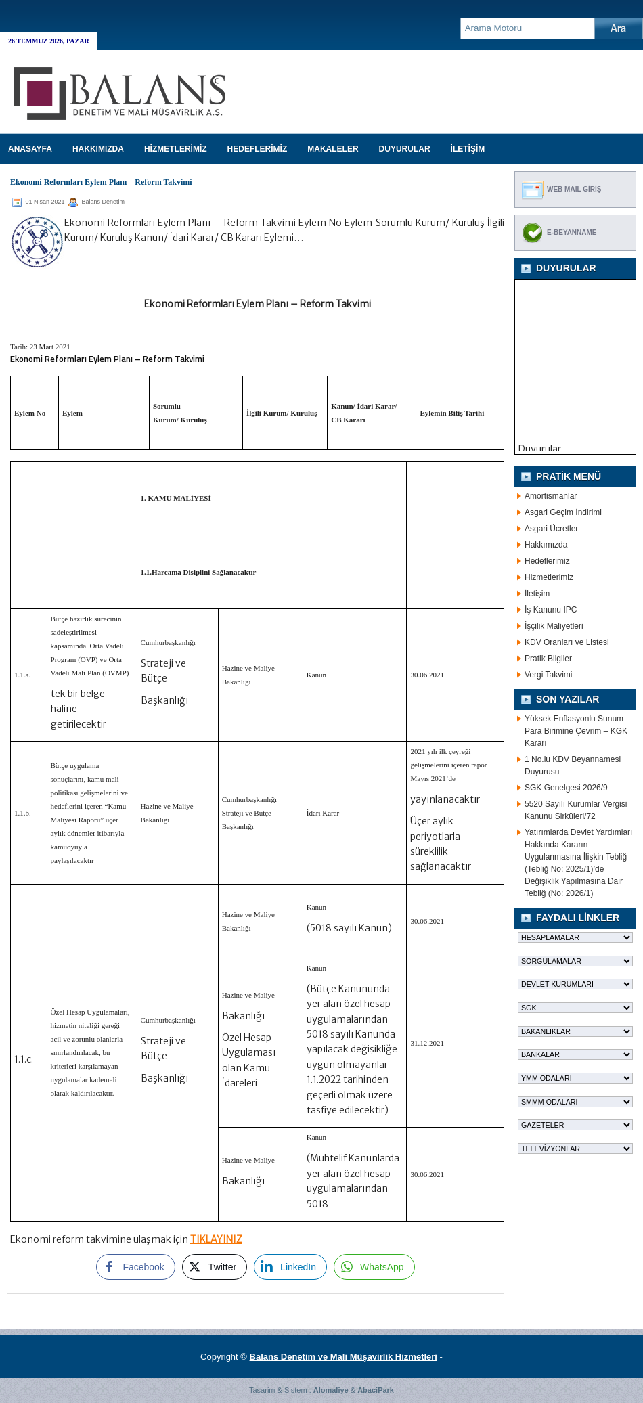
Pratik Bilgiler (548, 658)
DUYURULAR (404, 149)
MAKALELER (332, 149)
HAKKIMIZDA (98, 149)
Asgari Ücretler (551, 528)
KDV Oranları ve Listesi (567, 642)
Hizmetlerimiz (549, 577)
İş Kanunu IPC (551, 610)
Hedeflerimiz (547, 561)
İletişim (537, 593)
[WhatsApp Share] (374, 1267)
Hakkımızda (546, 545)
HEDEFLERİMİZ (257, 149)
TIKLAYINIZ (216, 1239)
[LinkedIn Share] (290, 1267)
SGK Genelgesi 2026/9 (566, 788)
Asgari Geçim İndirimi (563, 512)
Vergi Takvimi (548, 675)
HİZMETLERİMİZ (175, 149)
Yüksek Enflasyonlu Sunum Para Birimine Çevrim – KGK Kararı (576, 731)
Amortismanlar (551, 496)
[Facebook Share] (135, 1267)
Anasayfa (30, 149)
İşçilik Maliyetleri (554, 626)
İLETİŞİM (468, 149)
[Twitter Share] (214, 1267)
